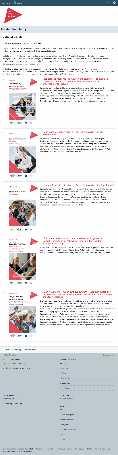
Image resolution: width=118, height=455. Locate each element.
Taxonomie (64, 368)
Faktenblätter (65, 378)
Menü (6, 3)
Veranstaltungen (66, 399)
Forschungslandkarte (68, 429)
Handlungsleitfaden (10, 399)
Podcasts (63, 439)
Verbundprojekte (66, 420)
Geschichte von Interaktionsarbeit (16, 368)
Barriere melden (25, 451)
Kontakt (39, 449)
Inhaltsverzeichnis (65, 449)
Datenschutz (92, 449)
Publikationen (65, 373)
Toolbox (63, 434)
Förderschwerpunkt (67, 415)
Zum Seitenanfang (109, 355)
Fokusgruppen (65, 425)
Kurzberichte (65, 383)
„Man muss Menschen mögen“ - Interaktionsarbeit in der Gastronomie (73, 133)
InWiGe (63, 410)
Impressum (80, 449)
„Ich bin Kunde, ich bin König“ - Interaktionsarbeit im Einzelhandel (78, 185)
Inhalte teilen (11, 355)
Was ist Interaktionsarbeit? (14, 363)
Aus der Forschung (13, 29)
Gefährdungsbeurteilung (12, 404)
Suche (17, 2)
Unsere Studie (65, 363)
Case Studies (30, 350)
